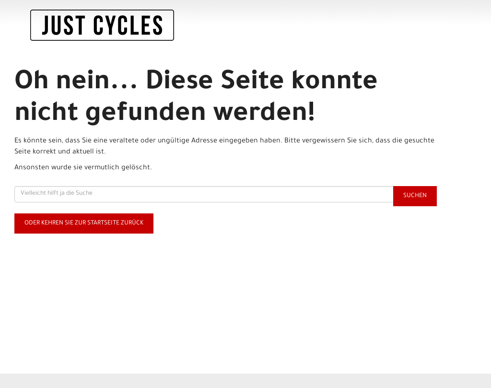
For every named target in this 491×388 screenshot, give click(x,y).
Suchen (415, 196)
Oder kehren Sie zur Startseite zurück (83, 223)
